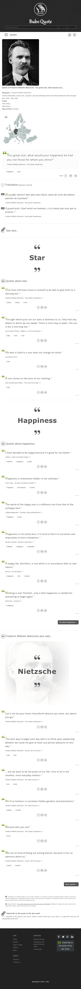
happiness (10, 171)
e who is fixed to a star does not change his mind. (33, 352)
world (20, 517)
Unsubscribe (38, 949)
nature (9, 865)
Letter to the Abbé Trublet (19, 457)
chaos (9, 302)
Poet (15, 784)
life (19, 576)
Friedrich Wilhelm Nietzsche (16, 164)
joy (15, 755)
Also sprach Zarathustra (32, 203)
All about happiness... (68, 622)
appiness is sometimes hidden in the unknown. (31, 478)
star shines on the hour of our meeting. (28, 378)
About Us (16, 959)
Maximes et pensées (24, 542)
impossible (31, 546)
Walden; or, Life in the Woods (30, 331)
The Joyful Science (31, 780)
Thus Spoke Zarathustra (35, 164)
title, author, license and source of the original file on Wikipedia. (34, 904)
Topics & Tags (17, 945)
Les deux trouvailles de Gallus (24, 483)
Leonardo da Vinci (11, 357)
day (8, 755)
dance (18, 302)
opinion (18, 865)
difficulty (9, 546)
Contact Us (16, 962)
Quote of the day (39, 939)
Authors (15, 947)
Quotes (13, 35)
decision (9, 461)
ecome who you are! (17, 827)
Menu (15, 950)
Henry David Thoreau (12, 331)
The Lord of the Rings (31, 383)
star (19, 171)
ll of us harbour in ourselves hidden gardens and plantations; (39, 801)
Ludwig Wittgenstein (11, 512)
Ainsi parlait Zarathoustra (33, 216)
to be (8, 836)
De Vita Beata (16, 571)
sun (23, 335)
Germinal (17, 601)
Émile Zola (8, 601)
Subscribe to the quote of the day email (65, 945)
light (8, 335)
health (30, 461)
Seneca (7, 571)
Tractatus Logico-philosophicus (30, 512)
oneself (27, 576)
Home (15, 939)
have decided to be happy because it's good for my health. (37, 452)
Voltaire (7, 457)
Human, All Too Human (32, 750)
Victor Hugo (9, 483)
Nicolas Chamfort (11, 542)
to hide (33, 487)
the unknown (22, 487)
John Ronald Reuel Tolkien (14, 383)
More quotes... (71, 884)
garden (9, 810)
